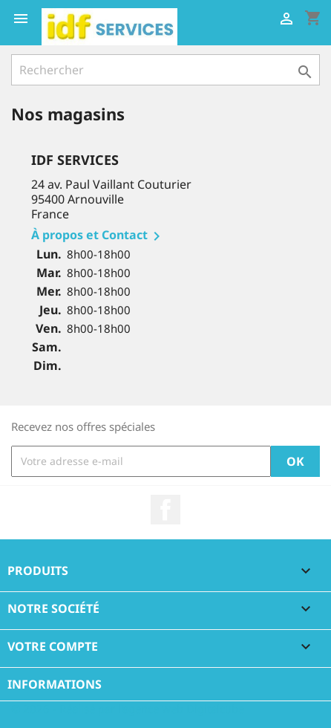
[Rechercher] (165, 69)
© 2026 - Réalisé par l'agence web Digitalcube (127, 708)
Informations (54, 684)
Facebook (165, 509)
